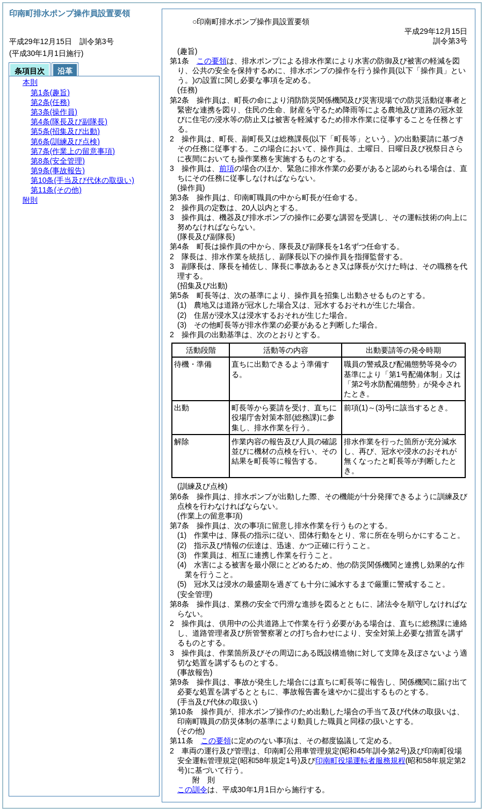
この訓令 (192, 789)
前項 (226, 168)
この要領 (212, 60)
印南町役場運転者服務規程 (360, 760)
